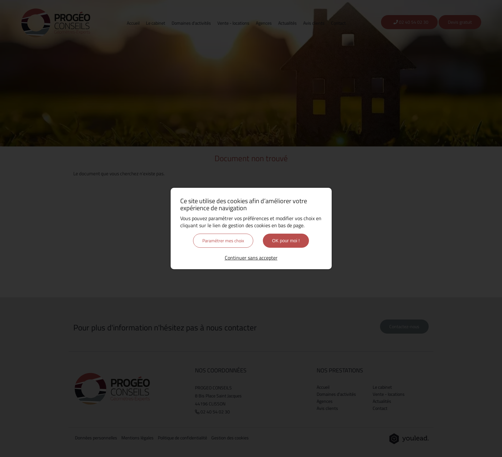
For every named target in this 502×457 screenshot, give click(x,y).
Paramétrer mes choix (223, 240)
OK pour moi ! (286, 240)
